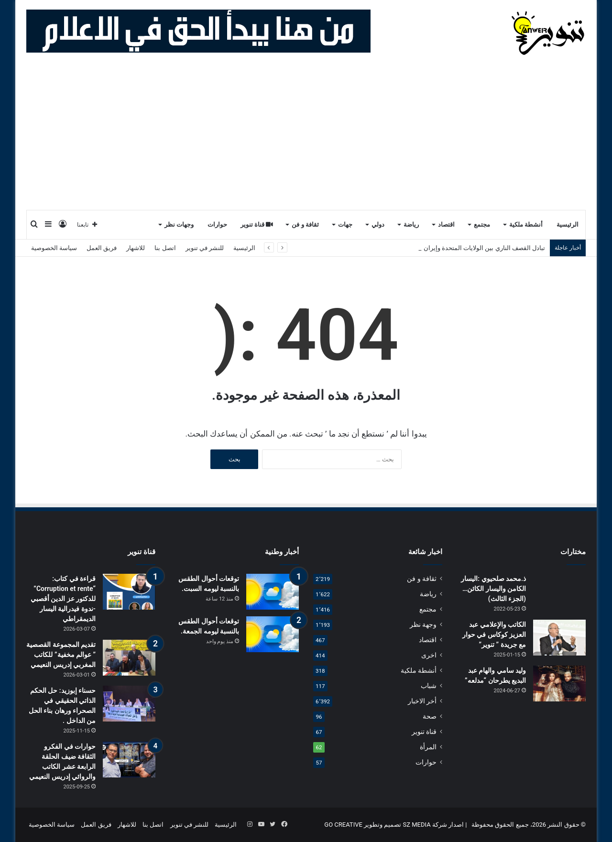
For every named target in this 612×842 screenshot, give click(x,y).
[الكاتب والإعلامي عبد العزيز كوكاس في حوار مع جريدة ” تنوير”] (559, 638)
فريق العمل (102, 248)
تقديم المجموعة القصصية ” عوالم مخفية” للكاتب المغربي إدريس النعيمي (61, 654)
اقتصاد (446, 224)
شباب (429, 685)
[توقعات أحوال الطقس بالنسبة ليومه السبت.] (272, 592)
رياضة (411, 224)
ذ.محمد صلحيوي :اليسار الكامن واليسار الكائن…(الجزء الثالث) (493, 588)
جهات (345, 224)
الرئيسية (568, 224)
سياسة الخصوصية (54, 248)
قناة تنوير (256, 224)
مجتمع (482, 224)
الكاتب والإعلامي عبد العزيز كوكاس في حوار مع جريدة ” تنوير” (494, 634)
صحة (430, 716)
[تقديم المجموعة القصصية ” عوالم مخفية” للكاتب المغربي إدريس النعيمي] (129, 658)
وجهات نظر (179, 224)
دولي (378, 224)
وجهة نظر (423, 624)
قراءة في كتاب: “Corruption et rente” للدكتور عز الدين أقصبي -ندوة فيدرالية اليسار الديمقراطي (63, 599)
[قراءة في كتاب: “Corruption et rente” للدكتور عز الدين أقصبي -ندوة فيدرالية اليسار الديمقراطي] (129, 592)
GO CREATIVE (343, 824)
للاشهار (135, 248)
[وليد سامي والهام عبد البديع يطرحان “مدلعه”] (559, 683)
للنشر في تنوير (205, 248)
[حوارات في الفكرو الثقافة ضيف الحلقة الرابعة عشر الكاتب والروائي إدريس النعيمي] (129, 759)
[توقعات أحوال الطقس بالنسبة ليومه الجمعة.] (272, 634)
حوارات (217, 224)
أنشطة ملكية (526, 224)
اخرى (429, 655)
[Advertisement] (306, 138)
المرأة (428, 747)
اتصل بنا (164, 248)
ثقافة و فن (305, 224)
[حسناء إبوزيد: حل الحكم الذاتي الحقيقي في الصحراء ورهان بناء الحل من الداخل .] (129, 704)
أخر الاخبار (422, 701)
